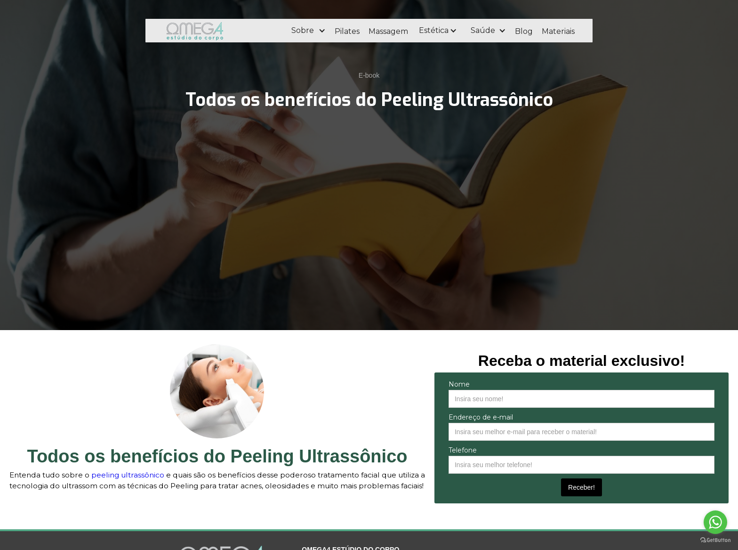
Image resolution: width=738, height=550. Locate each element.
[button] (308, 30)
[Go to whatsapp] (715, 522)
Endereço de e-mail (481, 417)
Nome (459, 384)
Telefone (463, 450)
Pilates (347, 31)
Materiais (558, 31)
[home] (220, 30)
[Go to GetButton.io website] (715, 540)
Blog (524, 31)
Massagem (388, 31)
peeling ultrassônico (127, 474)
